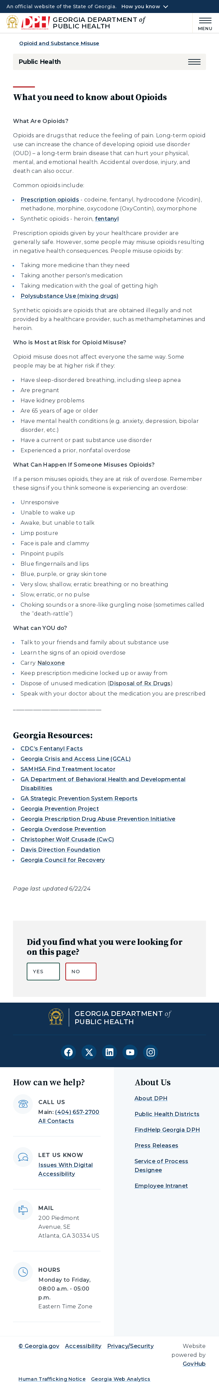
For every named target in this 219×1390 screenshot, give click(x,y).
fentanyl (107, 219)
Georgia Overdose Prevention (63, 829)
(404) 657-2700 (77, 1112)
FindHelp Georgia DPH (167, 1130)
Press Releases (156, 1145)
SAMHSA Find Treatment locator (68, 769)
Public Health (39, 62)
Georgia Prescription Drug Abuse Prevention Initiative (98, 819)
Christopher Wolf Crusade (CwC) (67, 839)
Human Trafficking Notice (52, 1379)
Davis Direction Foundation (60, 850)
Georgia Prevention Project (60, 809)
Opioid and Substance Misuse (59, 43)
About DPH (151, 1098)
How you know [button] (140, 6)
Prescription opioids (50, 199)
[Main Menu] (202, 23)
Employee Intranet (161, 1186)
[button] (194, 62)
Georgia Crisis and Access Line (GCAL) (76, 759)
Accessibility (83, 1346)
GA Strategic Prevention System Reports (79, 798)
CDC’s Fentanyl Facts (52, 748)
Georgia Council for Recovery (63, 860)
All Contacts (56, 1121)
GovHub (194, 1364)
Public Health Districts (166, 1114)
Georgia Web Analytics (121, 1379)
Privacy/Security (130, 1346)
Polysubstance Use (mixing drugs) (70, 296)
